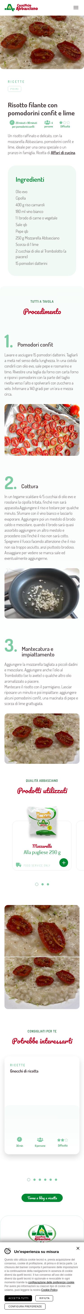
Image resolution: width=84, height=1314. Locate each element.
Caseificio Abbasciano (21, 7)
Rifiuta (44, 1298)
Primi (14, 89)
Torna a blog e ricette (42, 1198)
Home (11, 1307)
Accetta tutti (18, 1298)
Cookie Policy (49, 1290)
